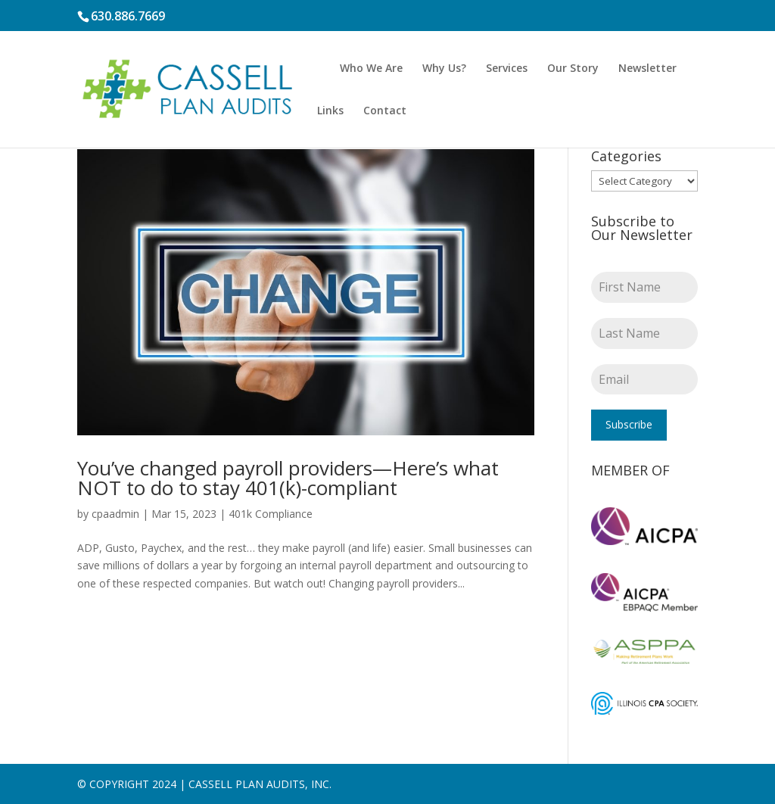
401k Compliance (271, 513)
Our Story (573, 69)
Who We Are (371, 69)
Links (330, 111)
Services (507, 69)
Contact (384, 111)
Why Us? (444, 69)
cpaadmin (115, 513)
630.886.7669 (128, 16)
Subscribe (628, 424)
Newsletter (647, 69)
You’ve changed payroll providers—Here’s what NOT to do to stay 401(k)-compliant (288, 477)
